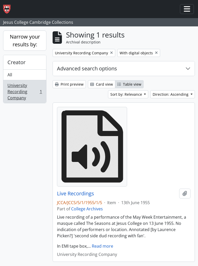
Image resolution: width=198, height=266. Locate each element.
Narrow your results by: (25, 40)
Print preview (69, 84)
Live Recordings (75, 193)
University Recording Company (24, 92)
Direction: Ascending (171, 94)
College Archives (87, 209)
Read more (102, 246)
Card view (101, 84)
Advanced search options (87, 68)
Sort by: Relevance (126, 94)
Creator (16, 62)
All (9, 75)
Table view (129, 84)
